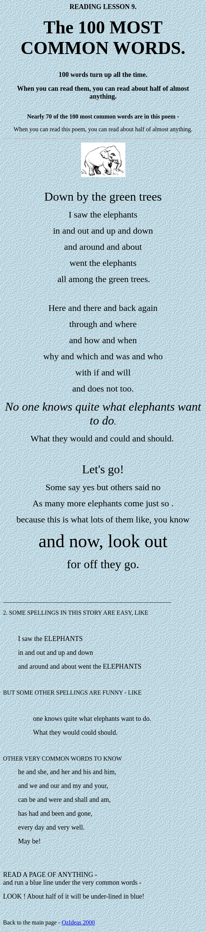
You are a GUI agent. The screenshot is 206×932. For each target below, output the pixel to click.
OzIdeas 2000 (78, 922)
